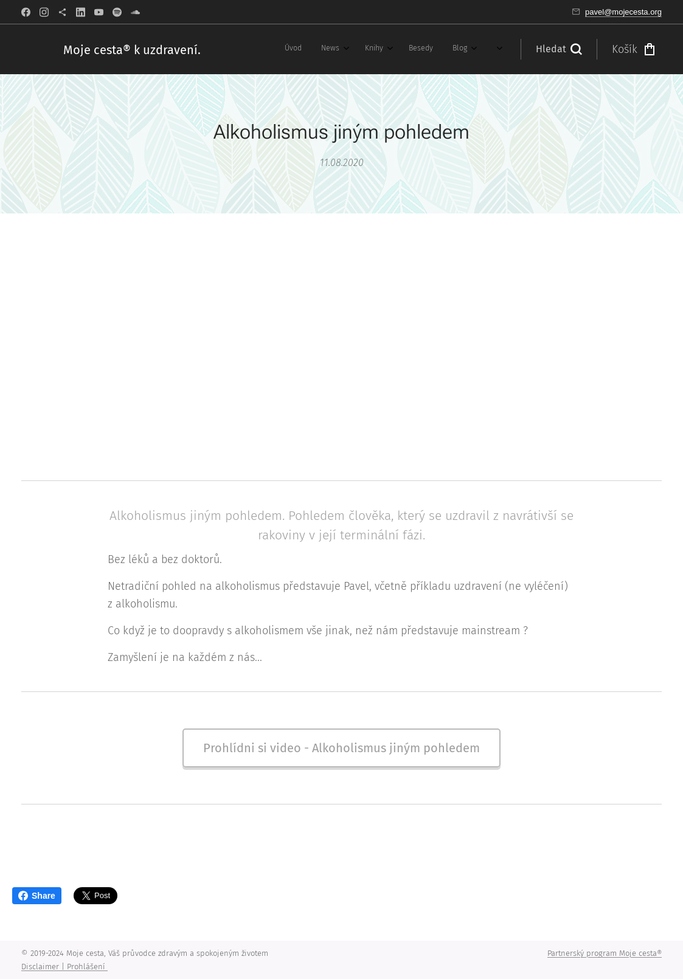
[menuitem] (239, 49)
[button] (559, 49)
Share (36, 896)
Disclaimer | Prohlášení (64, 966)
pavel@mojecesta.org (623, 11)
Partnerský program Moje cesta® (604, 953)
